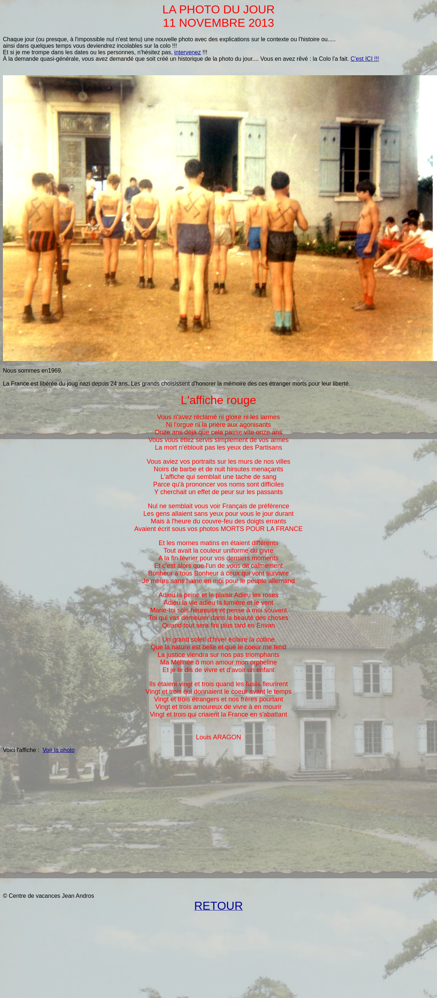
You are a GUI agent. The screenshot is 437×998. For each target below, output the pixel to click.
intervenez (187, 52)
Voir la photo (58, 750)
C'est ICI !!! (365, 59)
